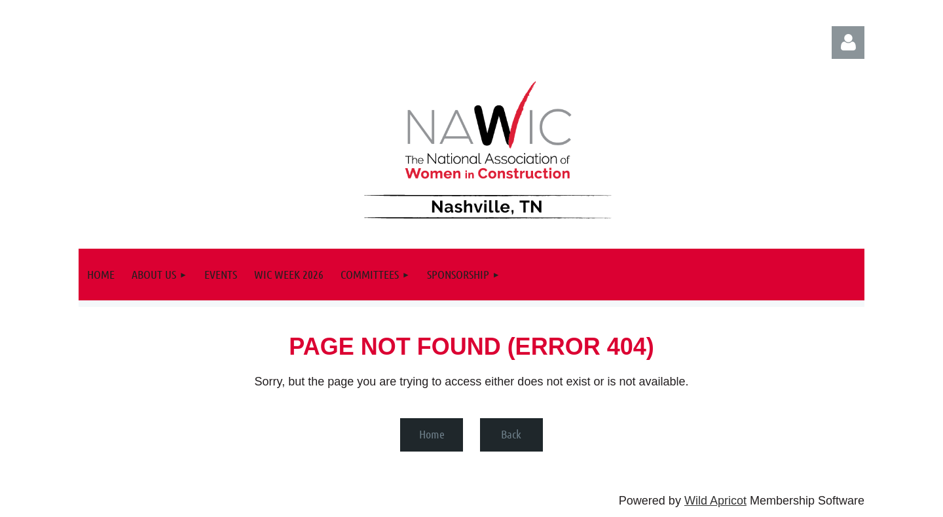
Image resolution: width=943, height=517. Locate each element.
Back (511, 434)
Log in (848, 42)
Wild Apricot (715, 500)
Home (432, 434)
